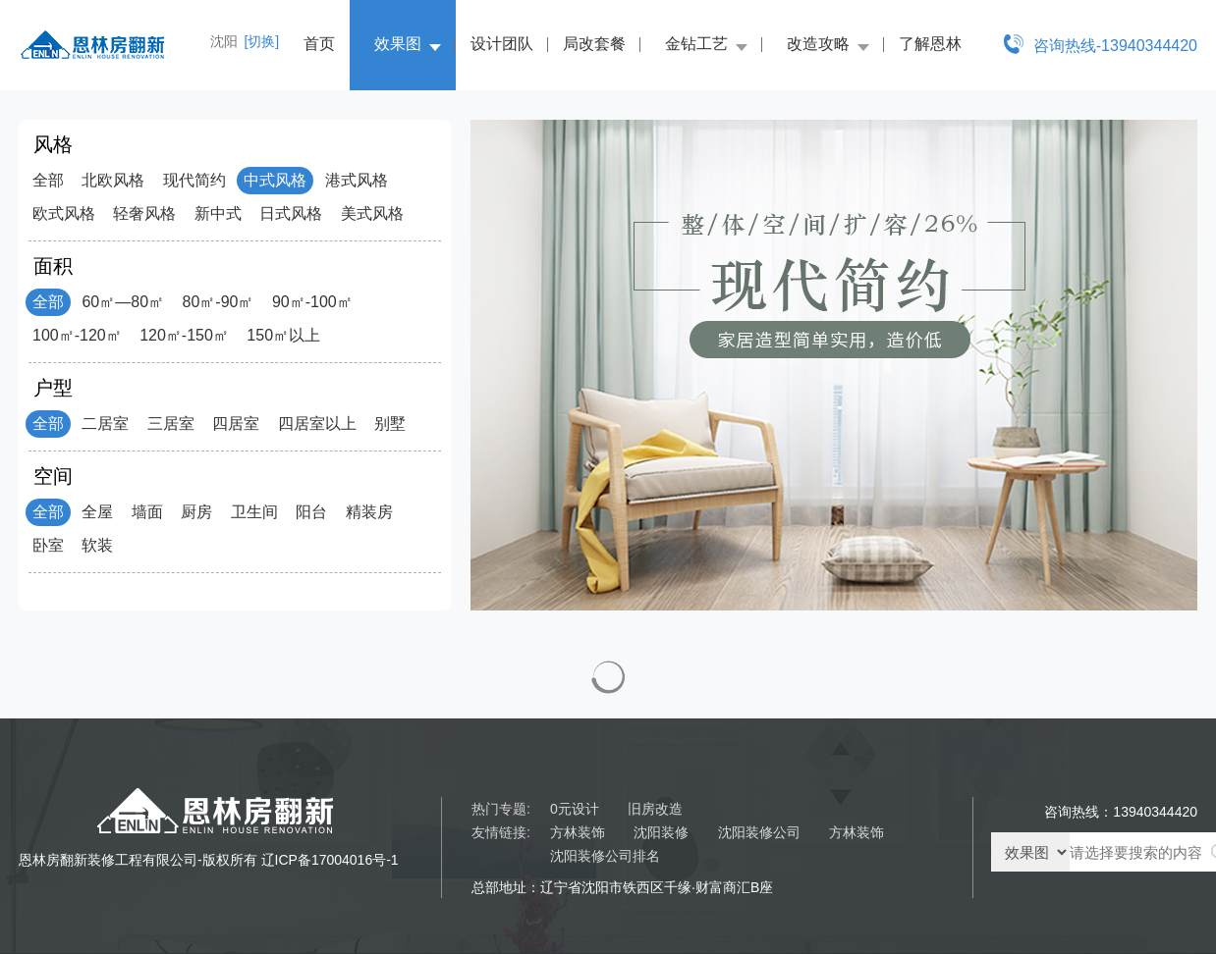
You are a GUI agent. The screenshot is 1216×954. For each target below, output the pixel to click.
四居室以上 (317, 423)
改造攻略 (818, 43)
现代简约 (194, 180)
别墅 (390, 423)
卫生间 (254, 512)
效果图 (397, 43)
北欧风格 (113, 180)
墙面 (147, 512)
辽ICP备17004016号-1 (330, 860)
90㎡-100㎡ (312, 301)
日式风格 (290, 213)
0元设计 (574, 809)
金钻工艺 (696, 43)
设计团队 (501, 43)
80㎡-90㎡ (218, 301)
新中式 (218, 213)
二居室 (105, 423)
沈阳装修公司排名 (605, 856)
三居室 (170, 423)
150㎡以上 (283, 335)
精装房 (369, 512)
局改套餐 (594, 43)
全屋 (97, 512)
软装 (97, 545)
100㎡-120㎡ (77, 335)
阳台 (311, 512)
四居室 (235, 423)
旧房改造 (655, 809)
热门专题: (500, 809)
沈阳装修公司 (759, 832)
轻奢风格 (144, 213)
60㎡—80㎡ (123, 301)
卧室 (48, 545)
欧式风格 (63, 213)
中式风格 (275, 180)
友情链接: (500, 832)
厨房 (196, 512)
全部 (48, 180)
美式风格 (372, 213)
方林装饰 (577, 832)
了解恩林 (930, 43)
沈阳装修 (661, 832)
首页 (319, 43)
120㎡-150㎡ (184, 335)
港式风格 (356, 180)
